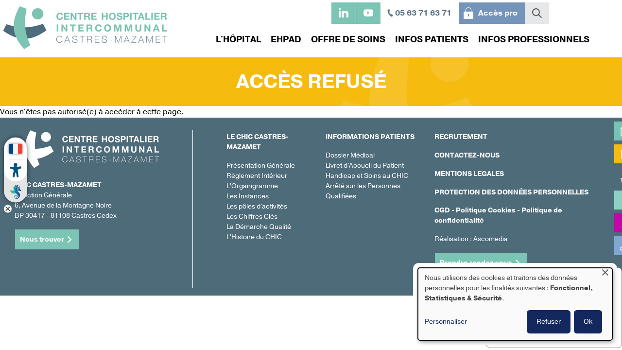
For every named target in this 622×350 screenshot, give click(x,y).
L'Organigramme (252, 186)
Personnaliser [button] (446, 321)
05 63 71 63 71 (423, 13)
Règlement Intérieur (256, 175)
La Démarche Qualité (258, 226)
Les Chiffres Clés (251, 216)
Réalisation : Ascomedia (471, 239)
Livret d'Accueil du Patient (365, 165)
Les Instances (247, 196)
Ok (588, 321)
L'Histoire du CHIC (254, 237)
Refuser (548, 321)
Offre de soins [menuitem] (346, 39)
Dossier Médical (350, 155)
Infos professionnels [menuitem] (531, 39)
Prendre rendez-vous (476, 262)
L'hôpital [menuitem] (236, 39)
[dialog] (515, 304)
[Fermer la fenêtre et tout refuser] (605, 274)
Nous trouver (42, 239)
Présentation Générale (260, 165)
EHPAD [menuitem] (283, 39)
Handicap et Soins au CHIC (367, 175)
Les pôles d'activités (256, 206)
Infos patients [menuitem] (429, 39)
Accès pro (498, 13)
